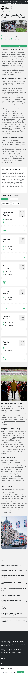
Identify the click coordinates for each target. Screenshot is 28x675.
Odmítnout (13, 672)
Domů (2, 663)
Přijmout (21, 672)
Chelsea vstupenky (9, 421)
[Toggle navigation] (25, 7)
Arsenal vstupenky (21, 421)
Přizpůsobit (5, 672)
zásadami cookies (17, 668)
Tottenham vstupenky (7, 423)
